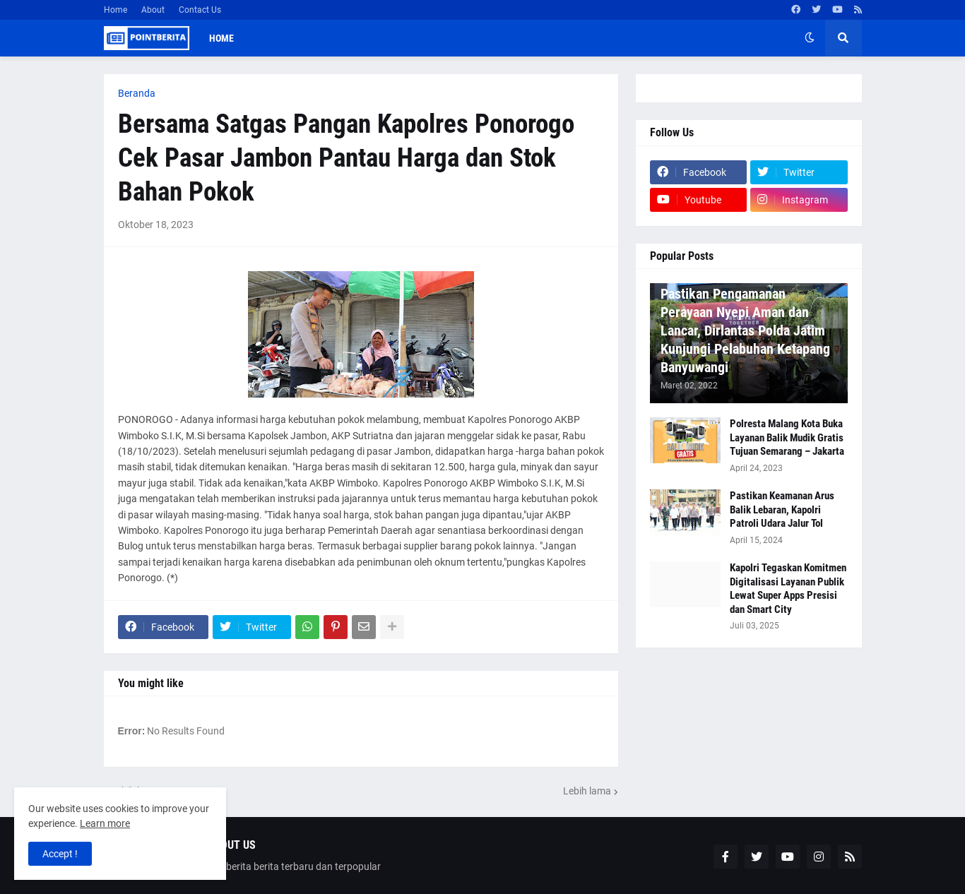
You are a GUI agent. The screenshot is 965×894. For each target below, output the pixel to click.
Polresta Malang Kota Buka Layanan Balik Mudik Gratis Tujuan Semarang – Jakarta (787, 437)
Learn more (105, 823)
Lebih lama (587, 791)
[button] (809, 38)
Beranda (136, 93)
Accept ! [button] (60, 853)
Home (115, 10)
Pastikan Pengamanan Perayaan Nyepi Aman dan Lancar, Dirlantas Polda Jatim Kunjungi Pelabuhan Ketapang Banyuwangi (745, 330)
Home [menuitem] (221, 38)
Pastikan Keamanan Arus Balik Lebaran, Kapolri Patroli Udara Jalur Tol (782, 509)
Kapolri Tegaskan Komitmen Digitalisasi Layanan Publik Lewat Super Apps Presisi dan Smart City (788, 588)
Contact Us (200, 10)
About (153, 10)
